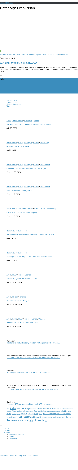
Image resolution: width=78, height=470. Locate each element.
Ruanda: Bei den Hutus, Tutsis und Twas (22, 323)
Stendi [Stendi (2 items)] (63, 417)
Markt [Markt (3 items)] (36, 414)
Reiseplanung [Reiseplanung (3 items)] (11, 417)
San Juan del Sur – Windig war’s (19, 190)
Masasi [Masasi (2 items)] (40, 414)
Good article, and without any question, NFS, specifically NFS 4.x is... (33, 343)
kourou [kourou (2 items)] (51, 411)
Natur (20, 143)
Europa (3, 54)
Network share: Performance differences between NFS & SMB (30, 234)
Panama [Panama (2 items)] (60, 414)
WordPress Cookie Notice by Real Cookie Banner (19, 455)
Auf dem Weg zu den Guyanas (18, 62)
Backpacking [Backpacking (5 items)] (23, 408)
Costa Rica (10, 209)
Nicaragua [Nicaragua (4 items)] (53, 414)
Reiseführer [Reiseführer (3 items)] (67, 414)
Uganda (28, 275)
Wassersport (45, 165)
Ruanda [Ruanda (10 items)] (21, 416)
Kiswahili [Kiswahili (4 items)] (37, 411)
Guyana (38, 54)
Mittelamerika (17, 121)
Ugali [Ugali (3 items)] (31, 421)
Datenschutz (13, 436)
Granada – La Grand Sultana (17, 146)
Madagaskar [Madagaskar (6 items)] (27, 413)
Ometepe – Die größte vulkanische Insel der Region (26, 168)
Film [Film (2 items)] (60, 408)
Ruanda (34, 319)
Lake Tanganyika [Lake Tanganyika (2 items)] (16, 414)
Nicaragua (28, 121)
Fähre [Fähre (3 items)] (14, 411)
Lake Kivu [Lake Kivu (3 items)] (64, 411)
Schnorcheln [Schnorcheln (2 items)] (49, 417)
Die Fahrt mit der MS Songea (17, 301)
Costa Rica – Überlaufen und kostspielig (21, 212)
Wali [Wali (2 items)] (46, 421)
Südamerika (54, 54)
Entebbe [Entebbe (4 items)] (55, 408)
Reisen (45, 54)
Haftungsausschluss (16, 434)
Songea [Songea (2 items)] (59, 417)
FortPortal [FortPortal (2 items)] (64, 408)
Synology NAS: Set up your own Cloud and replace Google (29, 257)
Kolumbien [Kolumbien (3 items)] (45, 411)
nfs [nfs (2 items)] (48, 414)
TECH (6, 428)
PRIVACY (8, 432)
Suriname (63, 54)
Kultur (8, 121)
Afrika (8, 275)
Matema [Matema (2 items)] (45, 414)
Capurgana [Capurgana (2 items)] (32, 408)
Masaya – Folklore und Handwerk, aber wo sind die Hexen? (29, 124)
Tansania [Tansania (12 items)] (12, 420)
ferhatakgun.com (6, 3)
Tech (25, 231)
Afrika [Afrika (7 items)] (13, 408)
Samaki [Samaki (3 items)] (38, 417)
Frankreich (11, 54)
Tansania (22, 297)
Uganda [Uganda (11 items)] (39, 420)
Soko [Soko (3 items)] (55, 417)
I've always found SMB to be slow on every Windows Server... (30, 372)
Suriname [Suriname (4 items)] (70, 417)
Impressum (13, 438)
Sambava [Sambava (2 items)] (43, 417)
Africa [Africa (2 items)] (7, 408)
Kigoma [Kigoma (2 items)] (31, 411)
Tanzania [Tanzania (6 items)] (24, 420)
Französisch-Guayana (25, 54)
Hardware (10, 231)
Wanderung (44, 143)
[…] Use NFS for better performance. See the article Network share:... (33, 358)
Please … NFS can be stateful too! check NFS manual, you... (29, 404)
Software (18, 231)
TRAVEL (7, 430)
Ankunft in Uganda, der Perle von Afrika (21, 279)
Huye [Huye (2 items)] (17, 411)
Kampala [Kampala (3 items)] (22, 411)
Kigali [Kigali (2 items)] (27, 411)
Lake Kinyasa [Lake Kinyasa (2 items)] (56, 411)
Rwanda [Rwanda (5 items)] (31, 417)
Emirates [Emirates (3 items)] (48, 409)
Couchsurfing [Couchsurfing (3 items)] (40, 409)
